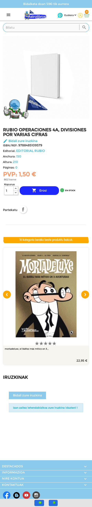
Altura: (7, 162)
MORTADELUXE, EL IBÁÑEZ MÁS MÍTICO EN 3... (27, 348)
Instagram (36, 495)
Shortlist (5, 217)
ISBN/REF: (10, 145)
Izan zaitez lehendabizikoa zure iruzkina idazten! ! (45, 407)
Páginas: (9, 167)
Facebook (6, 495)
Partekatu (23, 209)
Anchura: (9, 156)
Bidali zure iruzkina (20, 141)
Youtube (26, 495)
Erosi (39, 190)
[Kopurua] (9, 190)
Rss (16, 495)
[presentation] (7, 294)
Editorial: (9, 151)
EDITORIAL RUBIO (30, 151)
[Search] (46, 27)
